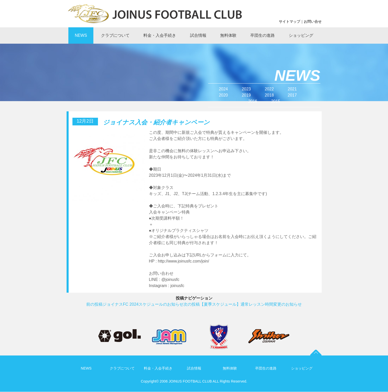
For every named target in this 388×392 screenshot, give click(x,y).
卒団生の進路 (266, 368)
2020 (223, 95)
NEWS (86, 368)
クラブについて (122, 368)
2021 (292, 89)
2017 (292, 95)
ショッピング (301, 368)
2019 (246, 95)
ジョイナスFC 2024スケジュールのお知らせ (134, 304)
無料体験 (230, 368)
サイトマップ (289, 21)
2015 (275, 101)
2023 (246, 89)
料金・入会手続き (158, 368)
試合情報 (194, 368)
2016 (252, 101)
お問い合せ (313, 21)
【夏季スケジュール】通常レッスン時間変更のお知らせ (242, 304)
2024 (223, 89)
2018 (269, 95)
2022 (269, 89)
